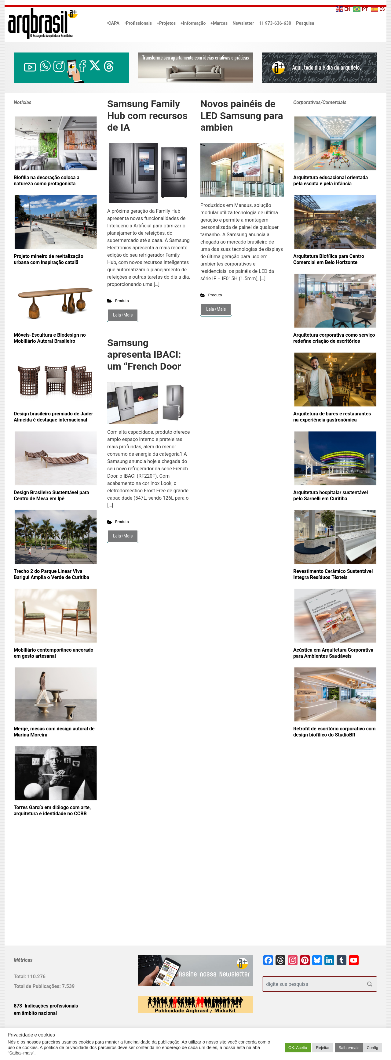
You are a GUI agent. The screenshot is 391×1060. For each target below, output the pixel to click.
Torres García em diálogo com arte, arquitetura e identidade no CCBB (52, 810)
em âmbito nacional (35, 1013)
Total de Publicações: (38, 986)
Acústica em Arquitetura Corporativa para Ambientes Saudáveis (333, 653)
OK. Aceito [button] (297, 1047)
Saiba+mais (348, 1047)
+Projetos (166, 23)
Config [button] (372, 1047)
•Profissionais (138, 23)
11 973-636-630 (275, 23)
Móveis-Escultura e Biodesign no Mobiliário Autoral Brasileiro (50, 338)
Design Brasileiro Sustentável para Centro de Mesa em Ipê (51, 495)
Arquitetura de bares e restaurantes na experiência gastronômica (332, 417)
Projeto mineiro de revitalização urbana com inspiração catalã (48, 259)
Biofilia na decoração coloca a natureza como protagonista (46, 180)
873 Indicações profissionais (46, 1006)
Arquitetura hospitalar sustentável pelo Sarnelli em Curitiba (330, 495)
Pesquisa (305, 23)
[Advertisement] (52, 891)
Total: (20, 976)
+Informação (193, 23)
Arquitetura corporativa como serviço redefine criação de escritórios (334, 338)
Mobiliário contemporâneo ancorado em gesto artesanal (53, 653)
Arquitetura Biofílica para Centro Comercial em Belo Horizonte (328, 259)
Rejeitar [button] (323, 1047)
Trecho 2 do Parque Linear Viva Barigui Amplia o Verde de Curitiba (51, 574)
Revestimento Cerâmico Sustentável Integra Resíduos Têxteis (333, 574)
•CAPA (113, 23)
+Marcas (219, 23)
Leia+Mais (123, 315)
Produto (122, 300)
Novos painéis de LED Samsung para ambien (241, 115)
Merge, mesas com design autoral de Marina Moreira (54, 732)
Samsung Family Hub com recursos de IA (147, 115)
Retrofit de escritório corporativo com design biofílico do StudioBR (334, 732)
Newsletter (243, 23)
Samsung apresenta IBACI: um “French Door (144, 354)
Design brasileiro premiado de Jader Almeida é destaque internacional (53, 417)
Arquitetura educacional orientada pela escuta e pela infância (330, 180)
